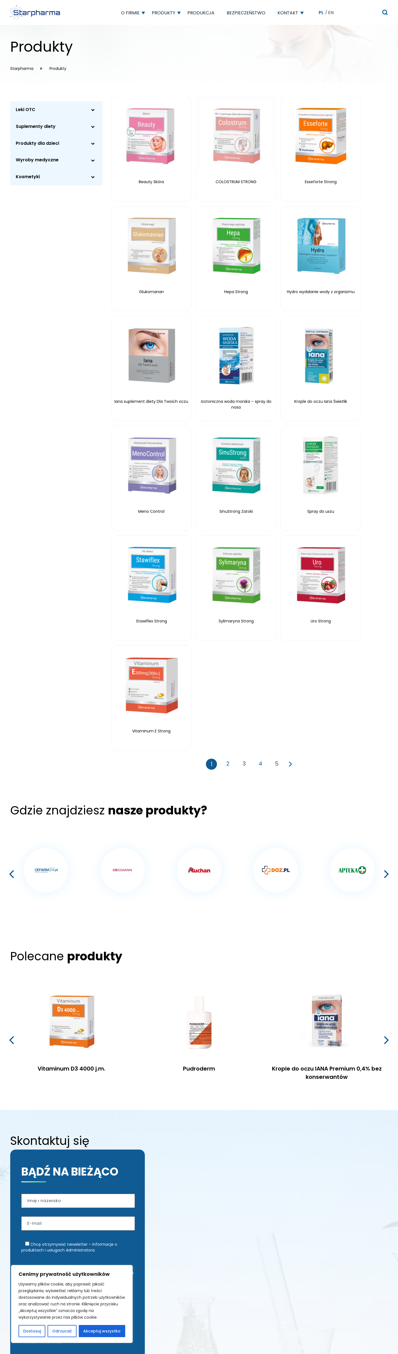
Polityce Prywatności (41, 1062)
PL (321, 12)
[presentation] (11, 594)
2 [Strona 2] (227, 484)
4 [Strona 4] (260, 484)
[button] (143, 13)
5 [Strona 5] (277, 484)
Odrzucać (62, 1331)
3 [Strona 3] (243, 484)
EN (331, 12)
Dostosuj (32, 1331)
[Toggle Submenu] (93, 109)
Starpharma (21, 68)
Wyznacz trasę (52, 1241)
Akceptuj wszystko (102, 1331)
